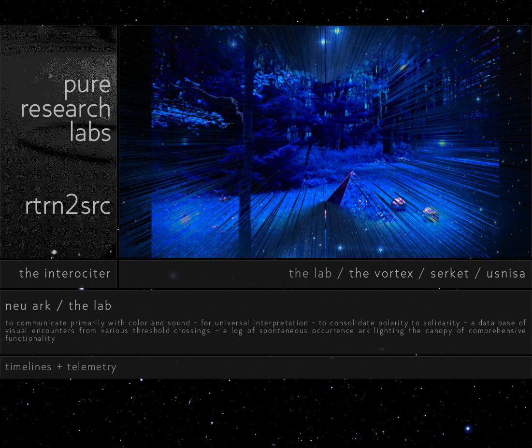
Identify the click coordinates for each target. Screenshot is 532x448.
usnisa (507, 273)
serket (450, 273)
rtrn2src (68, 205)
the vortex (381, 273)
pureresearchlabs (66, 108)
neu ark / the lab (59, 305)
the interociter (65, 273)
